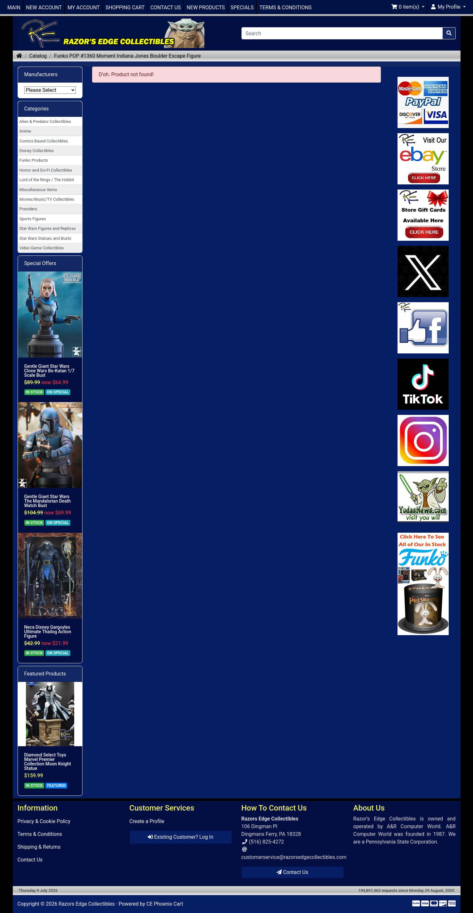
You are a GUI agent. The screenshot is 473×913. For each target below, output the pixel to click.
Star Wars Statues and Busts (45, 238)
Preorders (28, 208)
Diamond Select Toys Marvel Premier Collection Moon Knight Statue (47, 762)
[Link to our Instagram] (422, 440)
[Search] (342, 33)
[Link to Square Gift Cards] (422, 215)
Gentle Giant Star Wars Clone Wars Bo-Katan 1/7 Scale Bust (49, 370)
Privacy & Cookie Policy (44, 821)
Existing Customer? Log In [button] (180, 837)
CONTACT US (165, 7)
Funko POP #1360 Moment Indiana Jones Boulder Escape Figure (127, 56)
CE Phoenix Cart (164, 904)
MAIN (13, 7)
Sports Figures (33, 218)
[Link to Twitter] (422, 271)
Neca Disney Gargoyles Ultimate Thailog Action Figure (47, 631)
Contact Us (30, 860)
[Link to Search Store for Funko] (422, 584)
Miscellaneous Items (38, 189)
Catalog (38, 56)
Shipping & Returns (39, 847)
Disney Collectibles (37, 150)
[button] (408, 7)
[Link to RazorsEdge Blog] (422, 384)
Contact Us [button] (292, 872)
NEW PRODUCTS (205, 7)
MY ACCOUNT (83, 7)
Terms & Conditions (40, 834)
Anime (25, 131)
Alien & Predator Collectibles (45, 121)
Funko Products (34, 160)
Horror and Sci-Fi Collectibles (46, 170)
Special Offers (40, 263)
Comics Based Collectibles (44, 141)
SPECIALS (242, 7)
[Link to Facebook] (422, 327)
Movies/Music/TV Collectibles (47, 199)
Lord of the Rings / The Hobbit (47, 179)
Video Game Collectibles (42, 248)
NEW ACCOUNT (44, 7)
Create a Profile (147, 821)
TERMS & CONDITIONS (285, 7)
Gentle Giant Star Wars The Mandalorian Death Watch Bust (47, 501)
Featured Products (45, 674)
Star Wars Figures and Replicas (48, 228)
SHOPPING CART (125, 7)
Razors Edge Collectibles (86, 904)
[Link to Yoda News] (422, 496)
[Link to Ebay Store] (422, 158)
